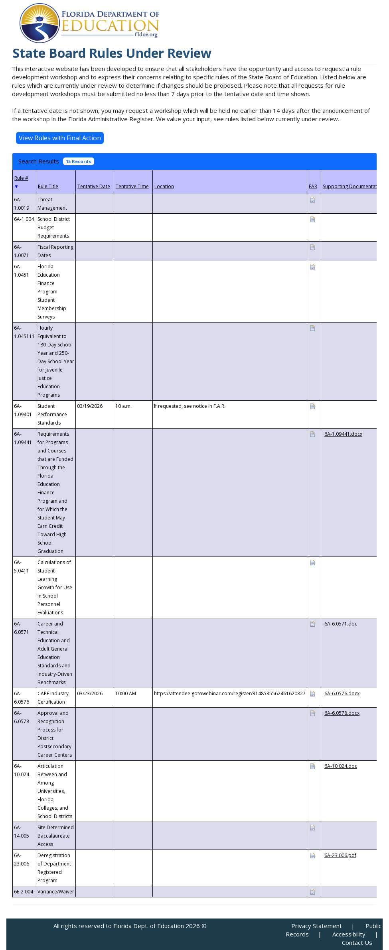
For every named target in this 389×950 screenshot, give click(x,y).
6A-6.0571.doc (340, 623)
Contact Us (357, 942)
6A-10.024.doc (340, 766)
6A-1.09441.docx (343, 434)
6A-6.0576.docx (341, 693)
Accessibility (348, 934)
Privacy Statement (316, 926)
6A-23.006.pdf (340, 855)
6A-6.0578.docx (341, 713)
